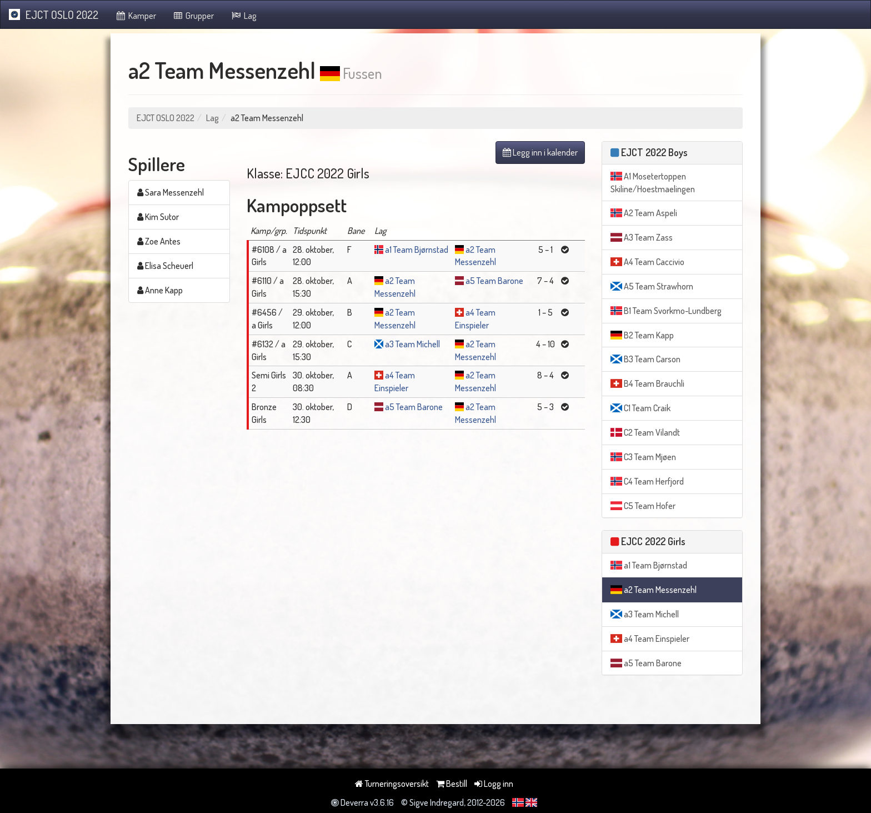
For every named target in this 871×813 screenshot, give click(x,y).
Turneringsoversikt (392, 783)
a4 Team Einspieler (649, 638)
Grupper (193, 15)
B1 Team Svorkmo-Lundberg (666, 310)
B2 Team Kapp (642, 335)
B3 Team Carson (645, 359)
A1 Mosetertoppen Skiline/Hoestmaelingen (652, 182)
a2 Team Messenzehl (653, 589)
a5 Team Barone (494, 280)
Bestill (451, 783)
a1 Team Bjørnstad (416, 249)
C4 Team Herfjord (647, 481)
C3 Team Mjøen (643, 456)
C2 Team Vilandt (645, 432)
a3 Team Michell (412, 344)
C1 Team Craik (640, 407)
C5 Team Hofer (642, 505)
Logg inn (493, 783)
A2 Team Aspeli (643, 212)
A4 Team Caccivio (647, 261)
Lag (244, 15)
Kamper (135, 15)
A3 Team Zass (641, 237)
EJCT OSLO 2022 (53, 14)
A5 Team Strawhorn (651, 286)
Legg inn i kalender (540, 152)
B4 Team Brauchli (647, 383)
